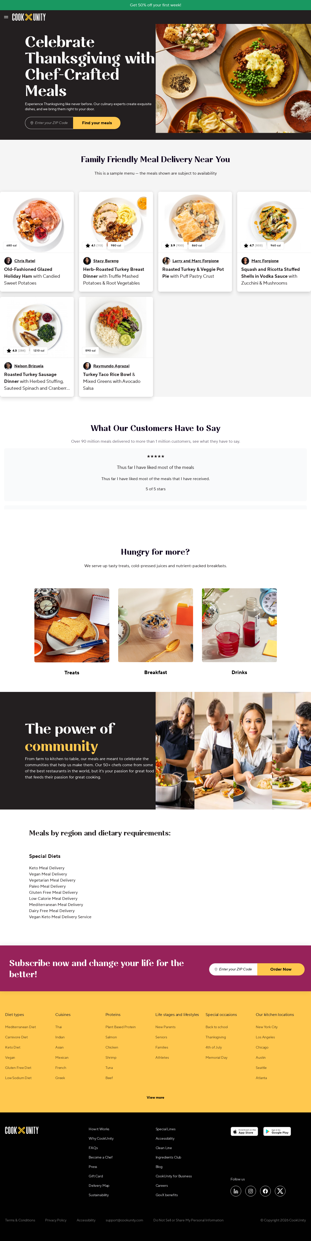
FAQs (93, 1148)
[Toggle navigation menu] (5, 17)
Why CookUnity (101, 1138)
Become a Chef (101, 1157)
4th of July (214, 1047)
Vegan (10, 1057)
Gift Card (96, 1176)
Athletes (162, 1057)
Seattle (261, 1068)
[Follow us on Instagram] (251, 1191)
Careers (162, 1185)
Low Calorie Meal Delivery (53, 898)
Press (93, 1167)
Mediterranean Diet (20, 1027)
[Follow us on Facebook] (265, 1191)
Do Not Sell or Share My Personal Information (188, 1220)
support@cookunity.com (124, 1220)
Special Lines (165, 1129)
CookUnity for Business (174, 1176)
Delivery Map (99, 1185)
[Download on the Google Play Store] (277, 1131)
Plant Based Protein (120, 1027)
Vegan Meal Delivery (48, 874)
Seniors (161, 1037)
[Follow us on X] (280, 1191)
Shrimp (110, 1057)
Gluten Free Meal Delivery (53, 892)
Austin (261, 1057)
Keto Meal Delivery (46, 868)
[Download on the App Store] (244, 1131)
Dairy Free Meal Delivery (52, 910)
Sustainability (99, 1195)
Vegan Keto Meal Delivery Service (60, 916)
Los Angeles (265, 1037)
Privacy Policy (55, 1220)
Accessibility (165, 1138)
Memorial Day (216, 1057)
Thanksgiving (216, 1037)
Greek (60, 1078)
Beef (109, 1078)
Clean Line (164, 1148)
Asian (59, 1047)
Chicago (262, 1047)
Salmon (111, 1037)
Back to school (217, 1027)
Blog (159, 1167)
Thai (58, 1027)
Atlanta (261, 1078)
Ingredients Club (168, 1157)
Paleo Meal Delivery (47, 886)
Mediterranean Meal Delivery (56, 904)
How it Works (99, 1129)
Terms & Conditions (20, 1220)
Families (161, 1047)
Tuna (109, 1068)
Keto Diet (12, 1047)
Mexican (62, 1057)
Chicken (111, 1047)
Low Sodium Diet (18, 1078)
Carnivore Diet (16, 1037)
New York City (267, 1027)
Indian (60, 1037)
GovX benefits (167, 1195)
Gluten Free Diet (18, 1068)
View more (155, 1097)
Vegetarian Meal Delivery (52, 880)
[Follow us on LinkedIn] (236, 1191)
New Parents (165, 1027)
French (60, 1068)
